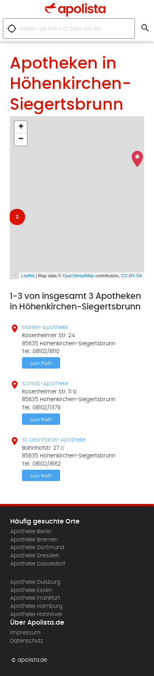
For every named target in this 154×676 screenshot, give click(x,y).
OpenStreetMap (78, 275)
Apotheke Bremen (34, 540)
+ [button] (21, 127)
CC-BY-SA (131, 275)
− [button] (21, 139)
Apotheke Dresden (34, 556)
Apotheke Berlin (30, 532)
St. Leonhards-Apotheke (54, 440)
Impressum (25, 633)
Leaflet (28, 275)
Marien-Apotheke (45, 327)
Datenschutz (26, 641)
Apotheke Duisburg (35, 582)
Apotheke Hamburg (36, 606)
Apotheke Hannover (36, 614)
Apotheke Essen (31, 590)
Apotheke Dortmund (37, 547)
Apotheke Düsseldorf (37, 564)
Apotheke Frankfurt (35, 598)
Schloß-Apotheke (45, 384)
